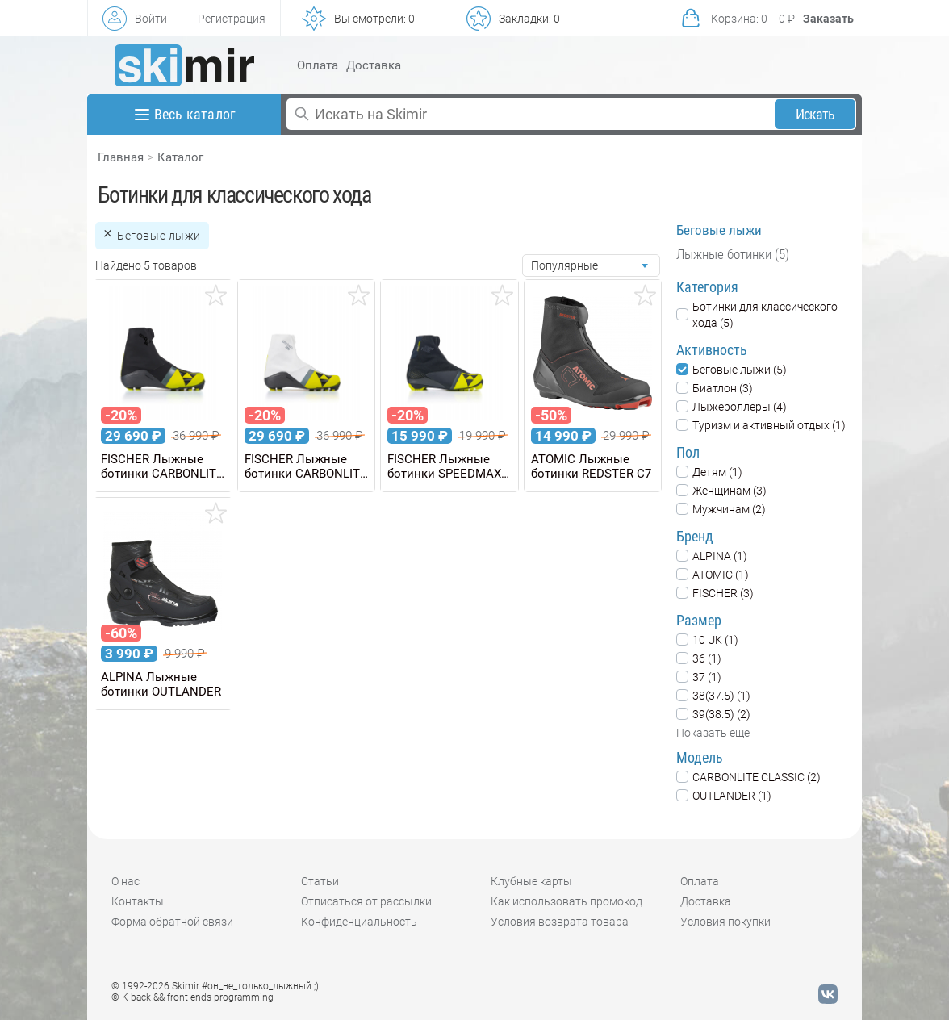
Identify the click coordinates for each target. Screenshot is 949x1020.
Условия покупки (725, 921)
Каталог (180, 157)
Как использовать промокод (566, 901)
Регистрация (231, 18)
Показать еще (713, 732)
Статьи (320, 881)
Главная (121, 157)
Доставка (373, 65)
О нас (125, 881)
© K (192, 997)
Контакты (137, 901)
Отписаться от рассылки (366, 901)
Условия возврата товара (560, 921)
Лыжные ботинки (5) (732, 254)
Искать (815, 114)
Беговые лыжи (719, 230)
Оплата (317, 65)
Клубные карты (531, 881)
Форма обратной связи (172, 921)
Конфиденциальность (359, 921)
